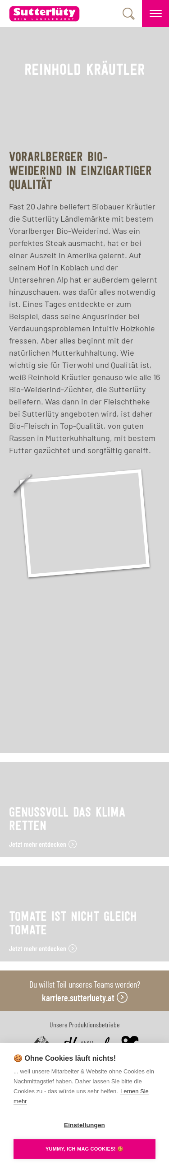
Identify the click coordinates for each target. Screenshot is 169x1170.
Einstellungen (84, 1125)
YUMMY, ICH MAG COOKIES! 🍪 (84, 1148)
